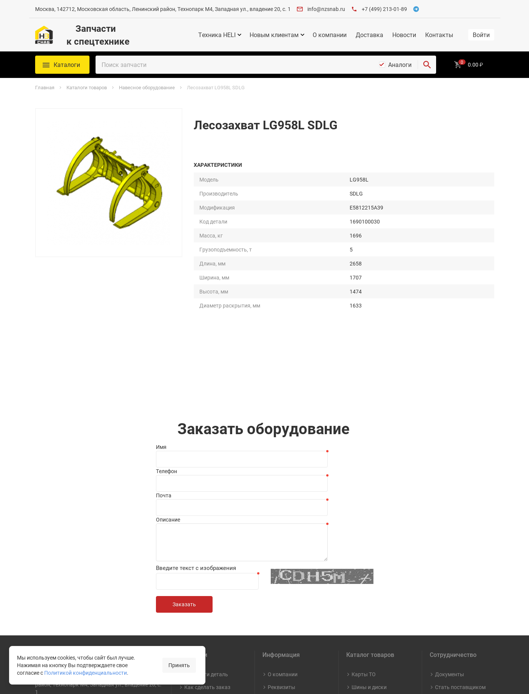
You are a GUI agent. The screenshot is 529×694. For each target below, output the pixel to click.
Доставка (369, 35)
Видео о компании (290, 610)
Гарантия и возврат (209, 597)
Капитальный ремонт (369, 608)
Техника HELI (217, 35)
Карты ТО (364, 546)
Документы (449, 546)
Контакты (439, 35)
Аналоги (400, 65)
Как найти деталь (206, 546)
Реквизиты (281, 558)
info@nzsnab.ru (326, 8)
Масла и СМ (366, 571)
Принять (179, 665)
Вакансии (280, 584)
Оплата (193, 571)
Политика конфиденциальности (211, 614)
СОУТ (274, 623)
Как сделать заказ (207, 558)
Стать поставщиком (460, 558)
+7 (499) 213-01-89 (384, 8)
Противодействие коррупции (290, 639)
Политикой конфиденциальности (85, 673)
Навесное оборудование (369, 588)
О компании (330, 35)
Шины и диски (369, 558)
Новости (404, 35)
